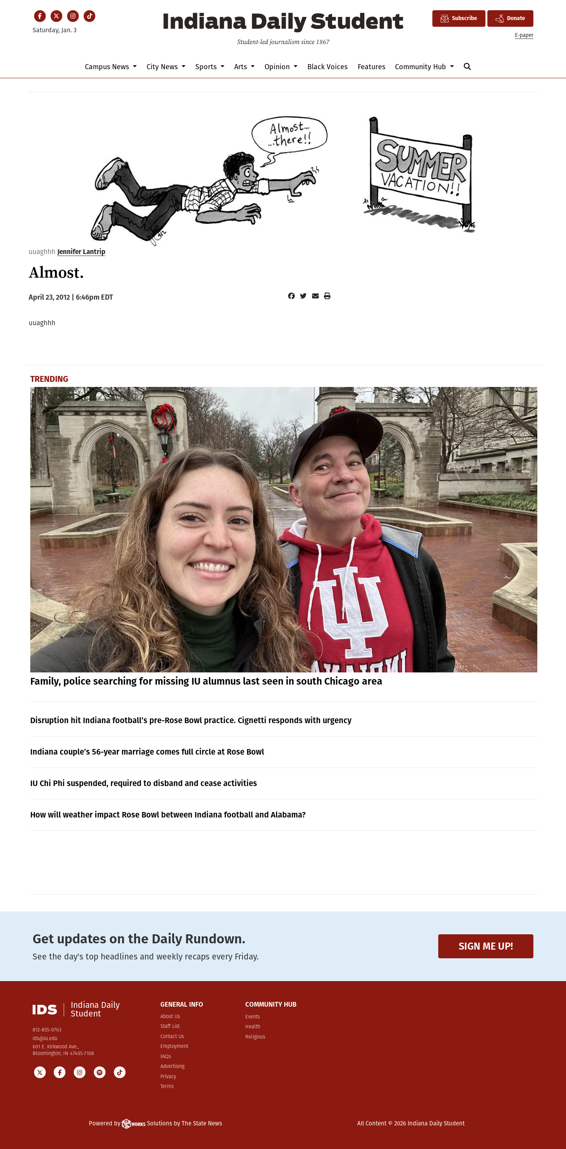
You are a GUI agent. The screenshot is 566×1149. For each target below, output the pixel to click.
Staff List (170, 1026)
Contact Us (172, 1036)
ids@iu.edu (45, 1038)
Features (371, 67)
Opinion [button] (278, 67)
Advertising (172, 1066)
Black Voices (327, 67)
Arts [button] (241, 67)
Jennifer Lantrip (81, 252)
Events (252, 1017)
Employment (174, 1046)
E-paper (524, 35)
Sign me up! (486, 946)
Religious (255, 1037)
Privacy (168, 1076)
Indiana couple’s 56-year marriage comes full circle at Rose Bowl (147, 752)
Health (252, 1026)
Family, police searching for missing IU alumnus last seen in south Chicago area (206, 681)
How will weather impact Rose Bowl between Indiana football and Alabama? (168, 814)
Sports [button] (207, 67)
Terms (167, 1086)
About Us (170, 1016)
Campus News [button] (108, 67)
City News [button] (163, 67)
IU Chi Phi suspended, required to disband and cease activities (143, 783)
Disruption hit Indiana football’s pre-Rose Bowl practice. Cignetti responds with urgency (190, 720)
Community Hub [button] (421, 67)
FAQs (165, 1056)
